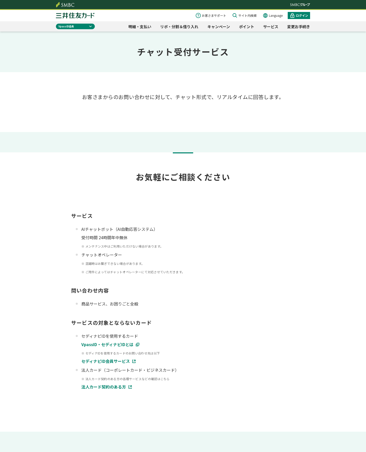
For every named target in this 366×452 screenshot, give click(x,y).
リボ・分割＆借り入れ (179, 26)
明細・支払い (139, 26)
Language (276, 15)
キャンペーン (218, 26)
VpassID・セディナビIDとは (107, 344)
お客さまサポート (214, 15)
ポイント (246, 26)
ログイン (302, 15)
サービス (270, 26)
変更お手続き (298, 26)
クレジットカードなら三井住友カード (75, 15)
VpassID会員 (66, 26)
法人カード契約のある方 (103, 387)
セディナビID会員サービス (105, 361)
